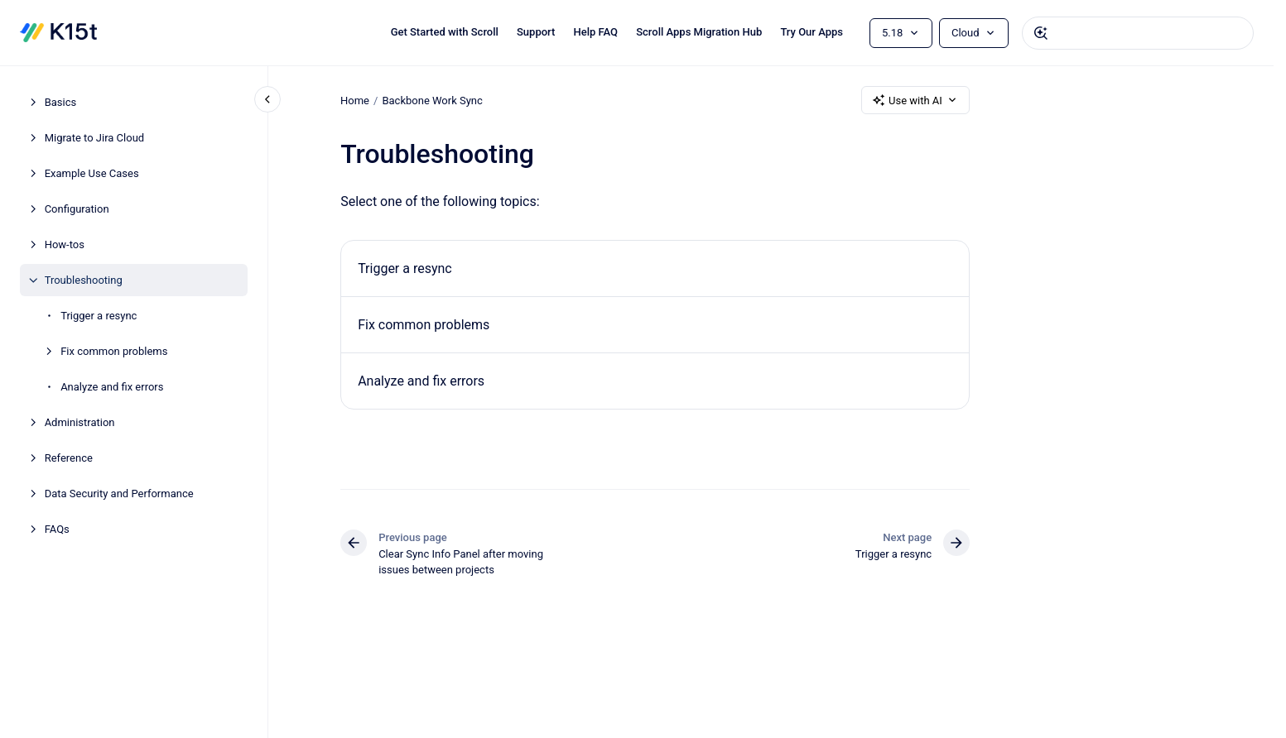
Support (536, 32)
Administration (80, 422)
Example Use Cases (92, 173)
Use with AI (915, 100)
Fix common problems (113, 351)
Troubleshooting (84, 280)
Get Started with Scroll (445, 32)
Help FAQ (595, 32)
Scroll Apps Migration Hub (699, 32)
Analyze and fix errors (111, 387)
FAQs (57, 529)
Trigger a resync (98, 315)
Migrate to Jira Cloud (95, 138)
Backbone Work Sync (432, 99)
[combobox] (1138, 33)
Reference (69, 458)
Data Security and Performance (119, 493)
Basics (61, 102)
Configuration (77, 209)
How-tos (64, 244)
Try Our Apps (811, 32)
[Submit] (1041, 33)
